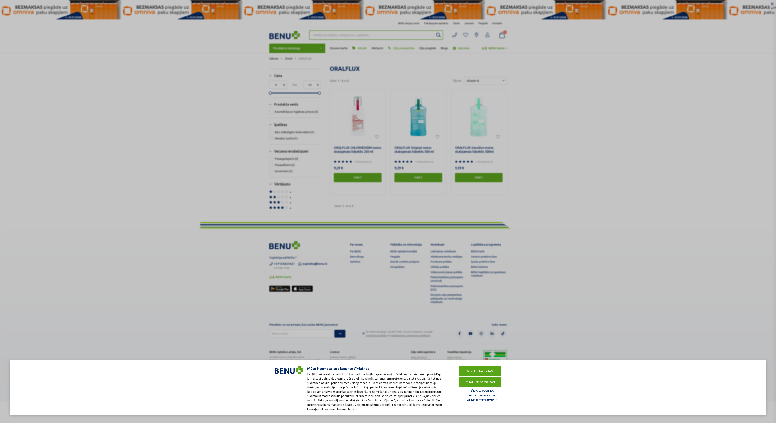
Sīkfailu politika (482, 390)
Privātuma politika (482, 395)
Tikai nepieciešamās (480, 382)
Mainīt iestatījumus (480, 400)
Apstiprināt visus (480, 370)
